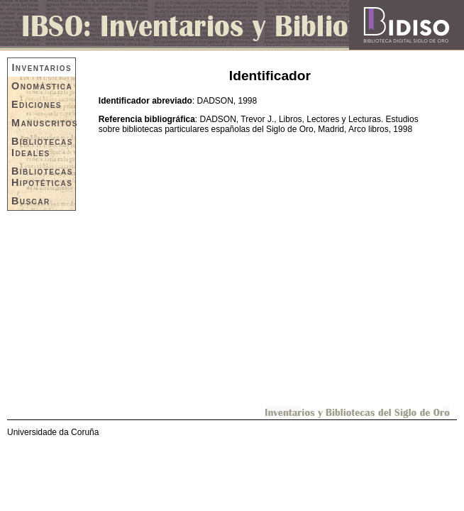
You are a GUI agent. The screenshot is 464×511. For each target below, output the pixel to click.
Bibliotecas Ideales (42, 147)
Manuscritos (43, 122)
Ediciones (36, 104)
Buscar (30, 201)
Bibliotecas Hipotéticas (42, 176)
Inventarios (41, 67)
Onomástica (41, 86)
